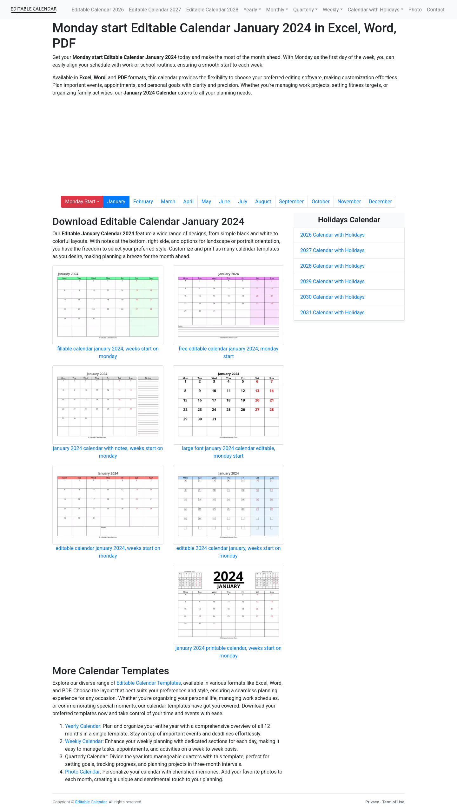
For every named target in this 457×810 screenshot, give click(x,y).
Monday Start (80, 202)
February (143, 202)
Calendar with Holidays (374, 10)
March (168, 202)
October (320, 202)
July (242, 202)
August (263, 202)
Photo (415, 10)
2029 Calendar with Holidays (332, 281)
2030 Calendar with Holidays (332, 297)
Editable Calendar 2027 (155, 10)
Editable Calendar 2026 (98, 10)
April (188, 202)
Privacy (372, 802)
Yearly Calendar (82, 726)
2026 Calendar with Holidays (332, 235)
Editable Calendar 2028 (212, 10)
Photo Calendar (82, 772)
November (349, 202)
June (224, 202)
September (291, 202)
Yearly (250, 10)
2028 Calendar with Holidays (332, 266)
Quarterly (303, 10)
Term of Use (393, 802)
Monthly (275, 10)
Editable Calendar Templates (148, 683)
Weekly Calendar (84, 741)
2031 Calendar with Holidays (332, 313)
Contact (436, 10)
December (380, 202)
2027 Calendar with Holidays (332, 250)
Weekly (331, 10)
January (116, 202)
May (206, 202)
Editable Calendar (91, 802)
